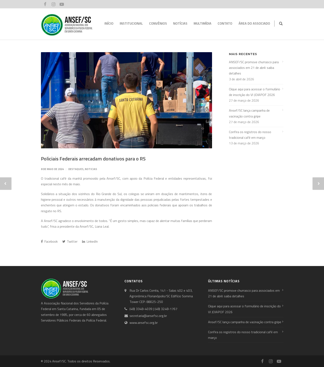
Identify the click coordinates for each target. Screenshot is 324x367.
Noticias (91, 169)
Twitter (70, 241)
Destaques (76, 169)
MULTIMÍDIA (202, 23)
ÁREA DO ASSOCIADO (254, 23)
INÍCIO (108, 23)
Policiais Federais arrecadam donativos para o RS (93, 158)
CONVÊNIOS (158, 23)
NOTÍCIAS (180, 23)
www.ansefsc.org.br (144, 322)
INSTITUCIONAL (131, 23)
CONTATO (225, 23)
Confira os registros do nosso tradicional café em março (250, 134)
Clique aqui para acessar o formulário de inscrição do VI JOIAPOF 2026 (254, 92)
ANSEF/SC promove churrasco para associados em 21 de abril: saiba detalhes (254, 67)
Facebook (49, 241)
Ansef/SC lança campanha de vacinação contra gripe (249, 113)
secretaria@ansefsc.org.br (148, 315)
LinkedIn (90, 241)
